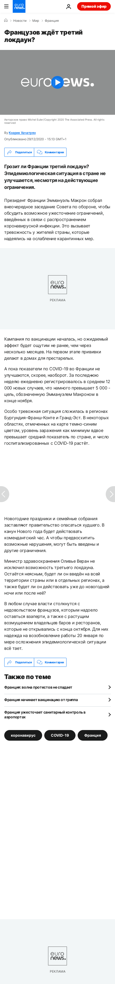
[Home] (5, 20)
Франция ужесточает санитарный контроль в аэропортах (45, 714)
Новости (19, 20)
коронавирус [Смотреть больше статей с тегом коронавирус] (23, 735)
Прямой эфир (94, 6)
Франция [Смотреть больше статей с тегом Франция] (92, 735)
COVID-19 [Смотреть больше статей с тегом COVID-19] (60, 735)
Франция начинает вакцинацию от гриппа (41, 699)
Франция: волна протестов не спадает (38, 687)
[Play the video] (57, 82)
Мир (35, 20)
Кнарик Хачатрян (22, 133)
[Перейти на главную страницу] (19, 6)
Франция (52, 20)
